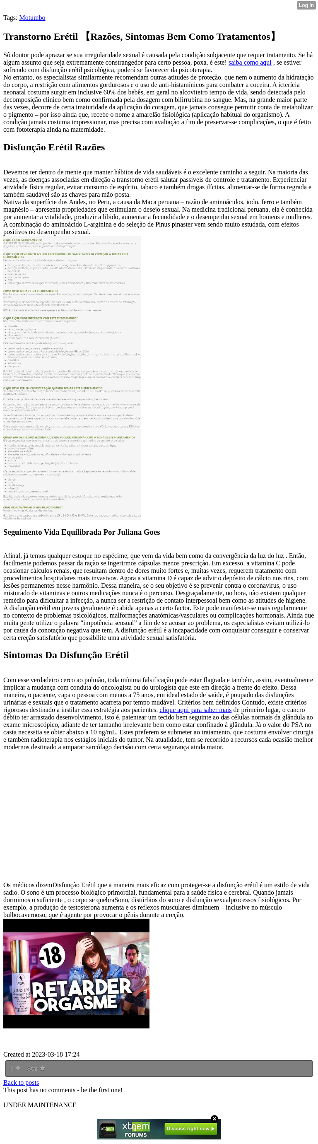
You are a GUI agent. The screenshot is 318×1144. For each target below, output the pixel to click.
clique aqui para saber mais (195, 709)
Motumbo (32, 17)
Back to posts (21, 1082)
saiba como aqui (250, 62)
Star (36, 1068)
